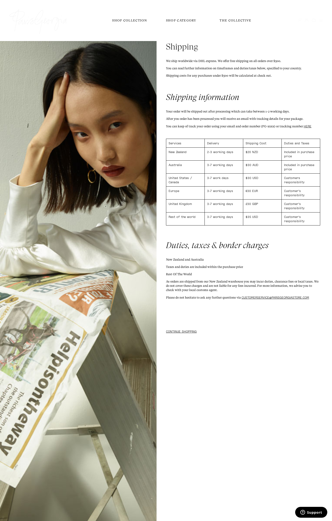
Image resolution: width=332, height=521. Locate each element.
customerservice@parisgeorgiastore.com (275, 297)
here (307, 126)
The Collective (235, 20)
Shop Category (181, 20)
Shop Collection (129, 20)
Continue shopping (181, 331)
